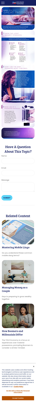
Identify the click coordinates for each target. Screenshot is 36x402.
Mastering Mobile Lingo (15, 247)
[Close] (34, 367)
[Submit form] (6, 197)
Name (4, 156)
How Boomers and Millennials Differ (12, 332)
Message (5, 180)
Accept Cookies (18, 398)
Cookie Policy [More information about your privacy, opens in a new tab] (18, 387)
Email (3, 168)
